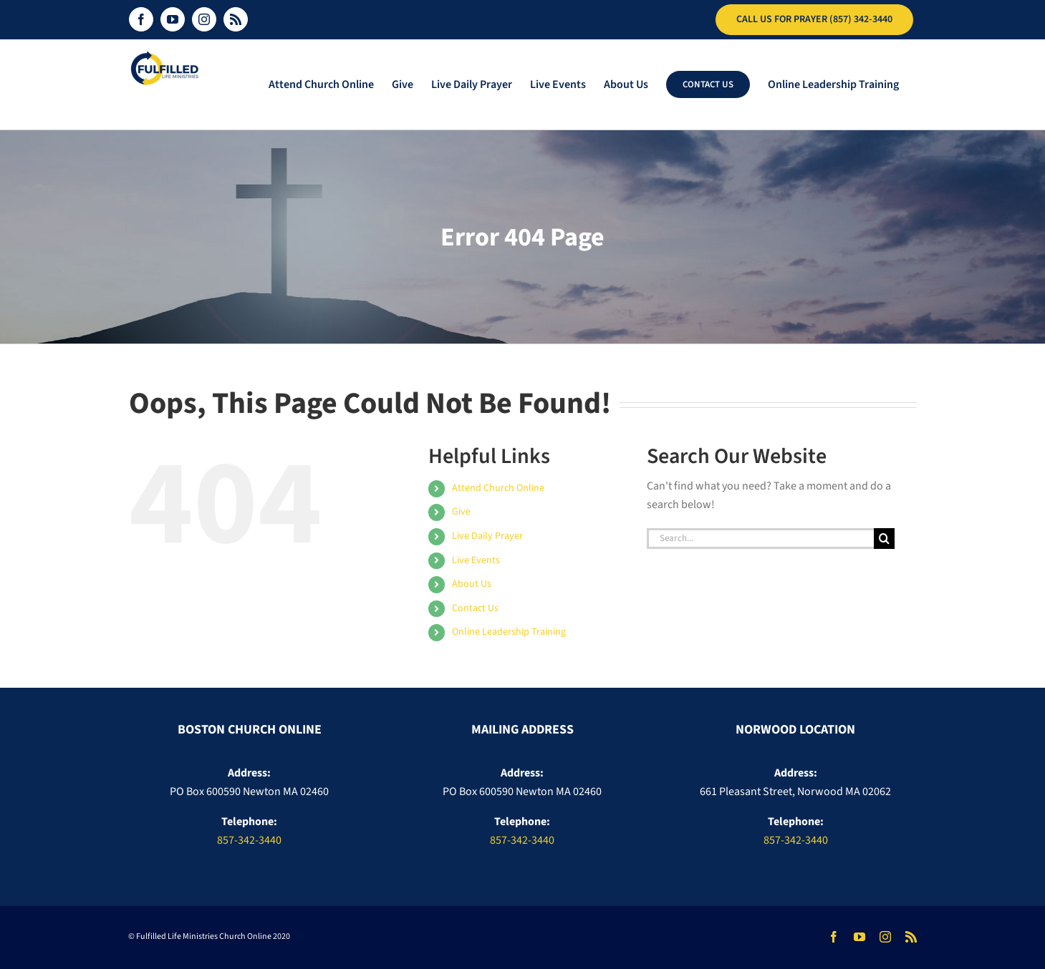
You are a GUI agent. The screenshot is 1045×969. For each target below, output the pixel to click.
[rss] (911, 937)
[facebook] (833, 937)
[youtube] (859, 937)
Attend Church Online (498, 488)
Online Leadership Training (509, 632)
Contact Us (475, 608)
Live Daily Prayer (487, 536)
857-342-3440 (249, 840)
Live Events (476, 560)
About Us (471, 584)
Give (461, 512)
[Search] (884, 538)
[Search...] (761, 538)
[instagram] (885, 937)
